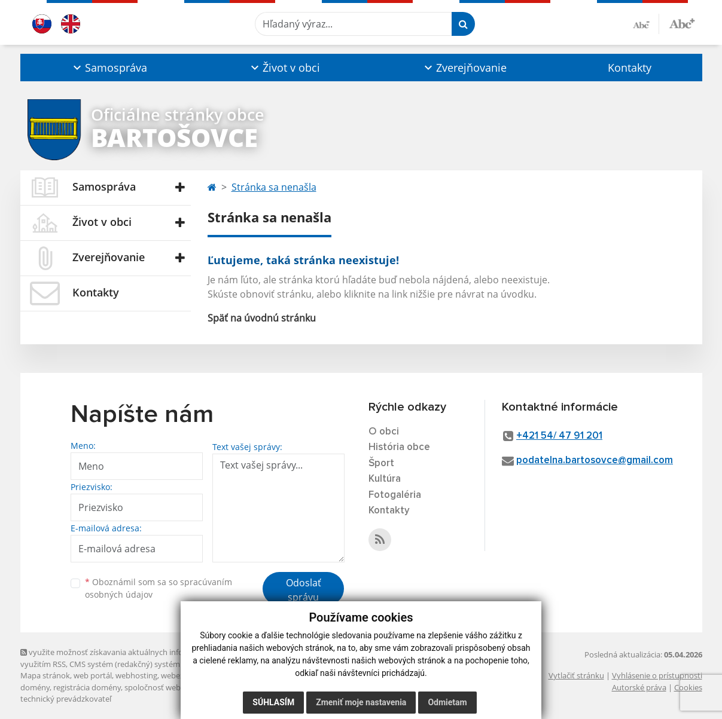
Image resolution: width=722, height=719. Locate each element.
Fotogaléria (394, 495)
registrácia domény (87, 687)
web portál (93, 675)
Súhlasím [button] (273, 702)
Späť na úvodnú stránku (262, 318)
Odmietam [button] (447, 702)
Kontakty (629, 67)
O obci (383, 432)
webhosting (136, 675)
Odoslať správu (303, 590)
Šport (381, 463)
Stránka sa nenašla (273, 187)
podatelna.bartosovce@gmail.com (594, 460)
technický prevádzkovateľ (65, 698)
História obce (399, 447)
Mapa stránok (45, 675)
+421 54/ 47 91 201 (559, 436)
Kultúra (384, 479)
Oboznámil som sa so (158, 588)
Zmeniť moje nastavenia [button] (361, 702)
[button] (109, 67)
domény (35, 687)
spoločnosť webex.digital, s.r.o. (178, 687)
